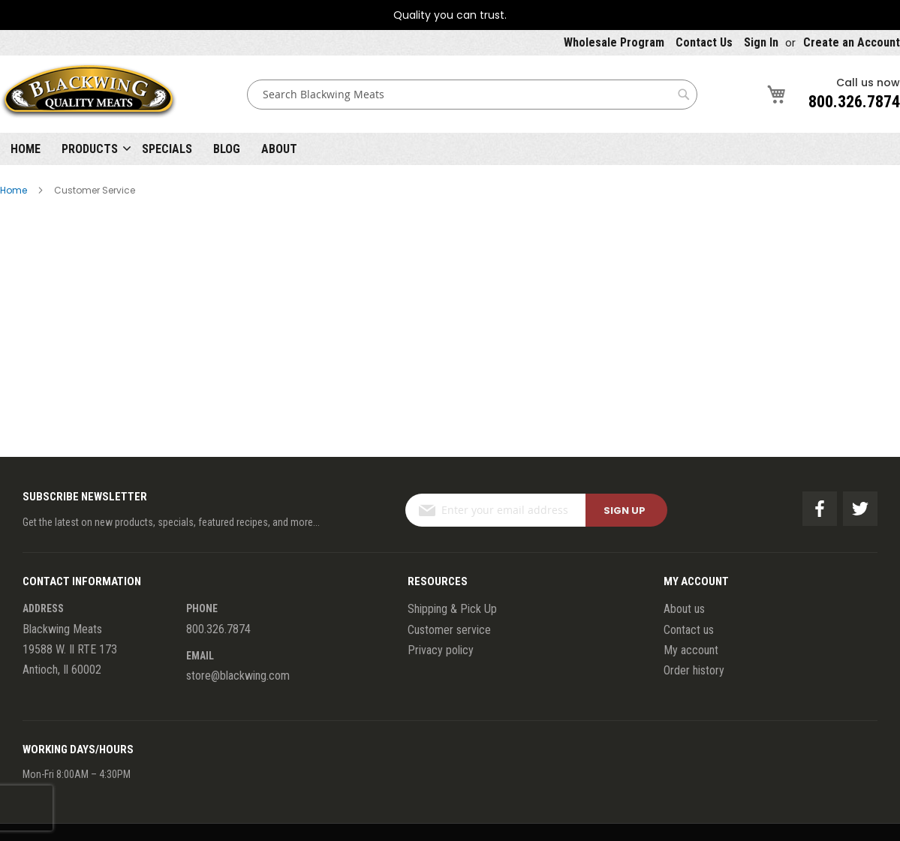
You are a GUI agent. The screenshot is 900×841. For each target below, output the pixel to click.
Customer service (449, 630)
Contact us (689, 630)
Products (90, 149)
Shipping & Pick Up (452, 609)
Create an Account (851, 42)
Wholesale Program (614, 42)
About (279, 149)
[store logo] (88, 94)
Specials (167, 149)
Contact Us (704, 42)
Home (26, 149)
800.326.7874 (854, 101)
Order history (694, 670)
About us (684, 609)
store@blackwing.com (238, 675)
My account (691, 650)
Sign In (761, 42)
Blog (226, 149)
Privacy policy (441, 650)
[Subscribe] (626, 510)
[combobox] (472, 95)
